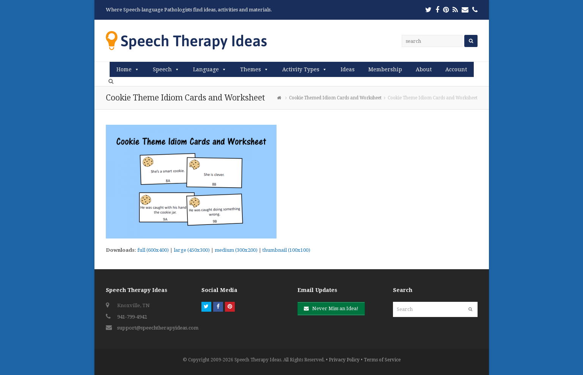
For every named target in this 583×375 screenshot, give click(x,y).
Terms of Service (382, 359)
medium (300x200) (236, 250)
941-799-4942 (132, 317)
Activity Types (300, 69)
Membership (385, 69)
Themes (250, 69)
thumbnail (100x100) (286, 250)
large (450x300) (192, 250)
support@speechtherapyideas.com (157, 328)
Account (456, 69)
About (424, 69)
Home (124, 69)
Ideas (348, 69)
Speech (162, 69)
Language (206, 69)
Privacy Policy (344, 359)
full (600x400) (153, 250)
